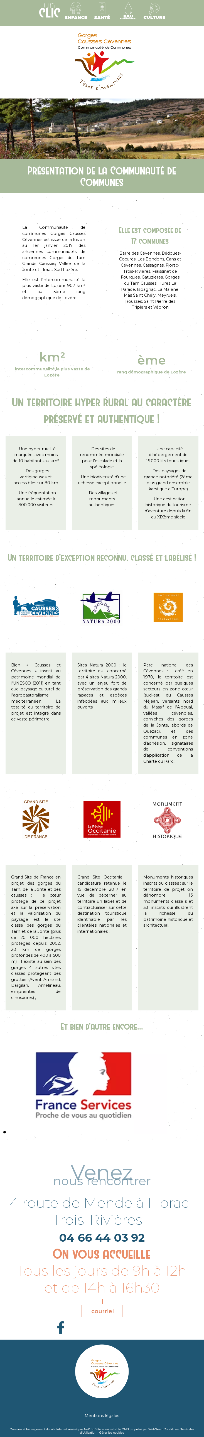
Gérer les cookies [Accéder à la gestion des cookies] (111, 1432)
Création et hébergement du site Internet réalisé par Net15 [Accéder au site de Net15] (51, 1429)
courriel (102, 1311)
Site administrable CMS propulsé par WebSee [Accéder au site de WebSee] (128, 1429)
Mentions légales (102, 1415)
